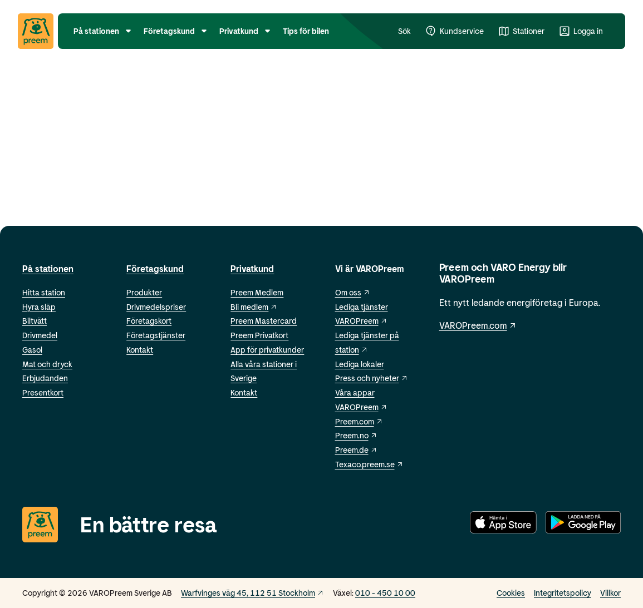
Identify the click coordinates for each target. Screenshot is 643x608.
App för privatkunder (267, 349)
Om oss (352, 292)
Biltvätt (34, 320)
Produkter (144, 292)
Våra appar (355, 392)
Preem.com (359, 421)
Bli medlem (253, 307)
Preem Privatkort (259, 335)
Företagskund (155, 268)
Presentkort (42, 392)
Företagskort (148, 320)
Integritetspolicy (562, 592)
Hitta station (43, 292)
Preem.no (356, 435)
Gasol (32, 349)
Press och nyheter (371, 378)
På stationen (47, 268)
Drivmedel (39, 335)
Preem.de (356, 449)
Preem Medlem (256, 292)
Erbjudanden (45, 378)
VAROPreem (361, 407)
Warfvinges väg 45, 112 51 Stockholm (252, 592)
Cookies (511, 592)
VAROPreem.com (478, 325)
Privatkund (252, 268)
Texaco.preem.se (369, 464)
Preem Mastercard (263, 320)
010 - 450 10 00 (385, 592)
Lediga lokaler (359, 364)
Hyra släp (39, 307)
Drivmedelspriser (156, 307)
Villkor (610, 592)
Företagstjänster (155, 335)
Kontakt (139, 349)
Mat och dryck (47, 364)
